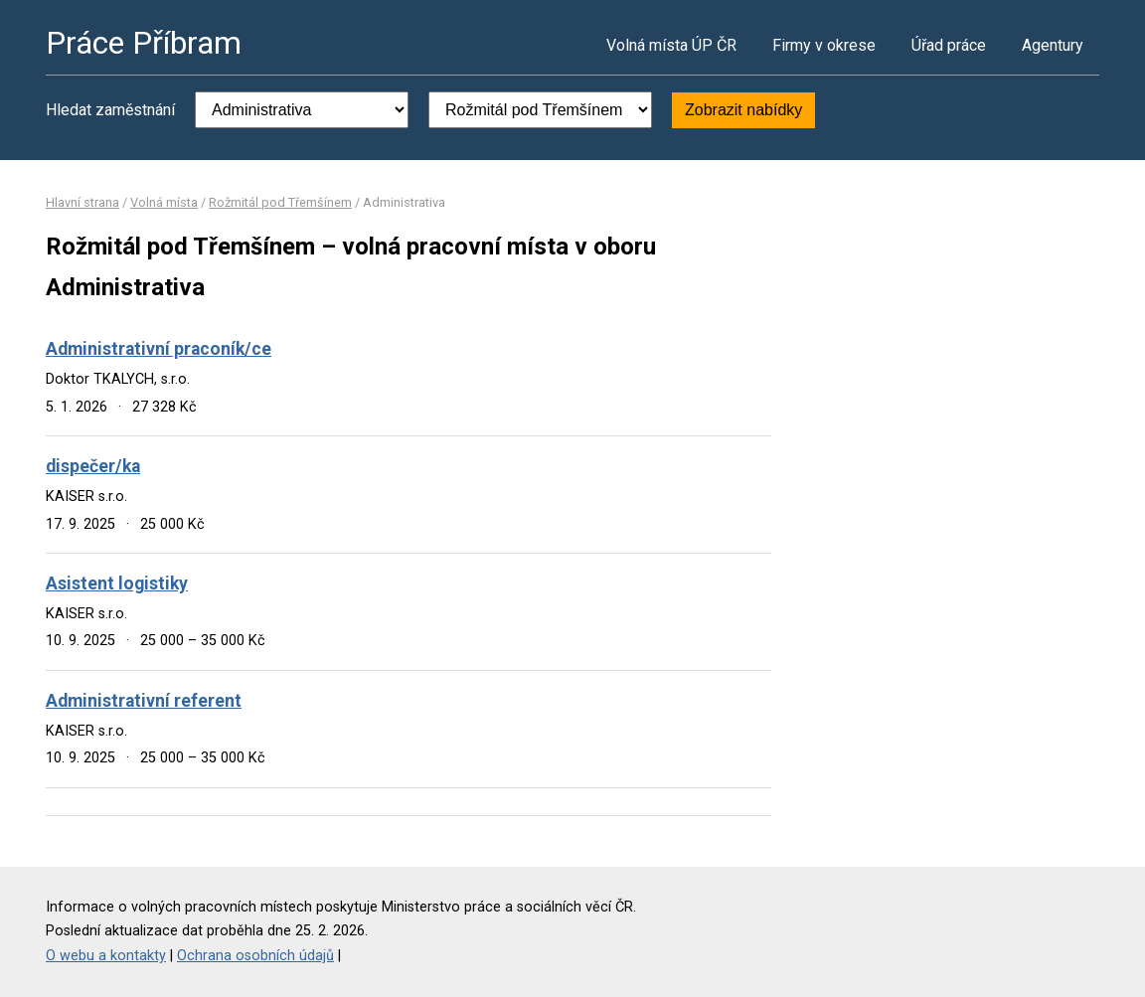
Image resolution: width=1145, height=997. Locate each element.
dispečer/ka (93, 466)
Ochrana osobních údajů (255, 955)
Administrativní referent (144, 701)
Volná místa (164, 202)
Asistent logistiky (117, 583)
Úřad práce (948, 45)
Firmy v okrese (824, 45)
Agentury (1052, 45)
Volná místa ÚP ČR (671, 45)
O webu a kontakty (106, 955)
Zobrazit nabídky (743, 109)
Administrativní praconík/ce (158, 349)
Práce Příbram (144, 43)
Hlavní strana (82, 202)
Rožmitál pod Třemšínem (280, 202)
